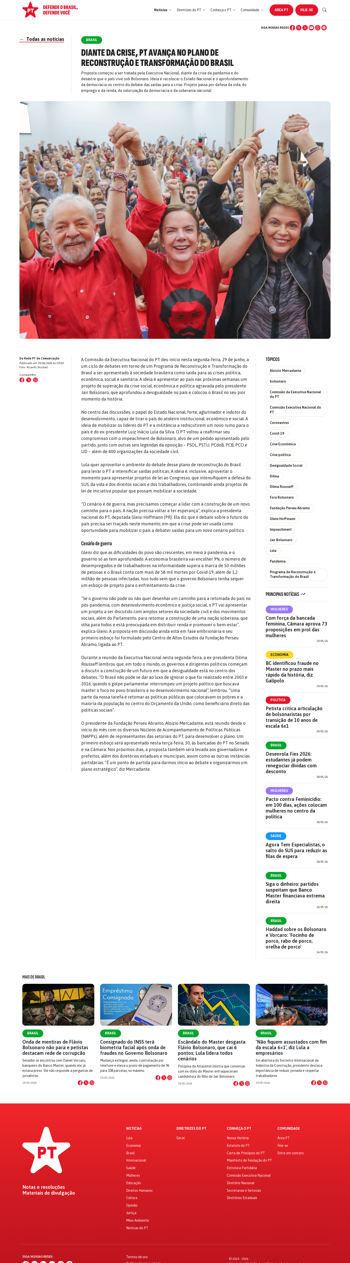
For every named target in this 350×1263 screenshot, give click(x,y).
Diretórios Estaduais (242, 1198)
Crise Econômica (283, 444)
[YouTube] (311, 27)
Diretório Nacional (240, 1183)
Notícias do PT (137, 1228)
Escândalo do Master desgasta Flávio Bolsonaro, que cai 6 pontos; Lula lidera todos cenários (211, 1050)
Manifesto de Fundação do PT (249, 1160)
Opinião (132, 1205)
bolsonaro (278, 381)
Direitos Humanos (139, 1190)
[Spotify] (324, 27)
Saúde (276, 836)
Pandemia (278, 561)
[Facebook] (292, 27)
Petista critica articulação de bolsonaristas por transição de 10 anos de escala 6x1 (294, 717)
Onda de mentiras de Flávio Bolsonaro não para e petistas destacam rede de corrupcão (55, 1047)
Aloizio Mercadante (285, 371)
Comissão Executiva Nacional (249, 1175)
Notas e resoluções (43, 1187)
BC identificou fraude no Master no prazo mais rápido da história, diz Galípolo (292, 671)
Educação (133, 1183)
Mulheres (279, 609)
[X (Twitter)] (305, 27)
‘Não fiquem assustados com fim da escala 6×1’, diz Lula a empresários (291, 1047)
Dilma (274, 476)
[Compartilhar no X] (86, 1082)
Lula (273, 551)
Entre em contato (290, 1153)
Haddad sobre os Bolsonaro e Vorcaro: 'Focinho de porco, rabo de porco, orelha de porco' (296, 937)
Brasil (276, 745)
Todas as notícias (41, 39)
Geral (180, 1138)
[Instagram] (298, 27)
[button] (163, 10)
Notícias (134, 1128)
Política (278, 700)
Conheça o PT (239, 1128)
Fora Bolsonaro (282, 497)
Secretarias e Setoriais (244, 1190)
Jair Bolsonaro (281, 540)
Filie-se (306, 10)
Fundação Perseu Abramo (290, 508)
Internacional (136, 1160)
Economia (280, 655)
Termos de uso (137, 1257)
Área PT (281, 10)
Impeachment (281, 529)
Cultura (131, 1198)
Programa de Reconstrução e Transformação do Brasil (292, 574)
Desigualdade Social (286, 465)
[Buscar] (324, 10)
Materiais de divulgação (48, 1193)
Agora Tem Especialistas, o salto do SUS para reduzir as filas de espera (296, 850)
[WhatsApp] (317, 27)
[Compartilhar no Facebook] (21, 379)
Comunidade (288, 1128)
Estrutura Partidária (242, 1168)
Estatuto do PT (238, 1145)
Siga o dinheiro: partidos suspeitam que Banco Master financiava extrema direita (295, 892)
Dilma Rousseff (282, 487)
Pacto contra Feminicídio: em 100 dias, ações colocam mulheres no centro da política (296, 807)
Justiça (131, 1213)
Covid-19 (277, 433)
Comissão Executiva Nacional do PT (295, 409)
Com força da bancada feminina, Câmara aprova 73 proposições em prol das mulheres (296, 626)
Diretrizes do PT (191, 1128)
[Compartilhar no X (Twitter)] (28, 379)
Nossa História (238, 1138)
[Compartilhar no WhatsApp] (35, 379)
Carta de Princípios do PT (246, 1153)
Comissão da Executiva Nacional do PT (295, 394)
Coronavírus (279, 423)
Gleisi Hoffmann (282, 519)
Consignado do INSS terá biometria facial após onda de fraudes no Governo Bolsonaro (133, 1047)
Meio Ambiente (137, 1220)
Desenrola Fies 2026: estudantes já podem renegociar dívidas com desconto (291, 762)
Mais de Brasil (33, 977)
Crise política (280, 455)
